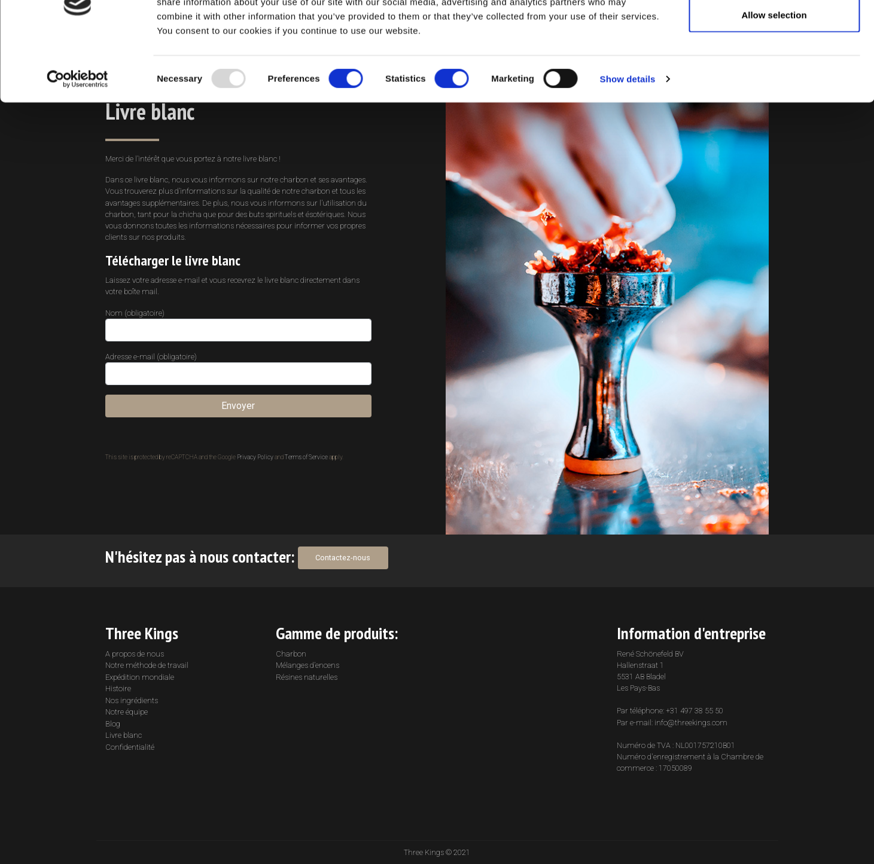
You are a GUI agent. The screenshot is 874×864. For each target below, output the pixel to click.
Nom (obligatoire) (238, 325)
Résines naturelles (306, 677)
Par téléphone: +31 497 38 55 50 (670, 710)
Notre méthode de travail (146, 665)
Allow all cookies (774, 31)
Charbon (291, 653)
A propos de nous (134, 653)
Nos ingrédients (131, 700)
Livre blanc (123, 735)
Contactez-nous (342, 557)
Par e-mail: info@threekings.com (672, 722)
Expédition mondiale (139, 677)
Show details (628, 135)
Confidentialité (129, 747)
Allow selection (773, 71)
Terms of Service (306, 457)
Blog (112, 723)
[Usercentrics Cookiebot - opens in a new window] (77, 135)
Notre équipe (126, 711)
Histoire (118, 688)
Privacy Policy (255, 457)
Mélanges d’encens (307, 665)
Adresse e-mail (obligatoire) (238, 368)
